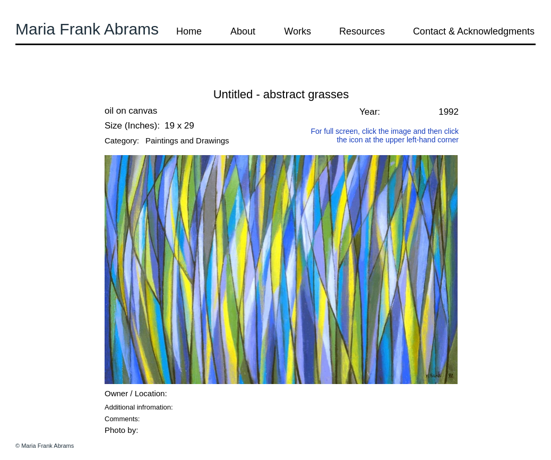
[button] (44, 79)
